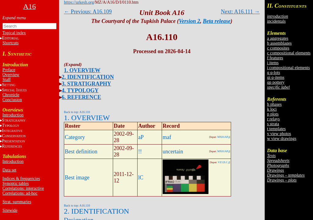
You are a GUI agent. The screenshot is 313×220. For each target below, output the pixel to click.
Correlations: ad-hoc (20, 193)
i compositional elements (288, 67)
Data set (9, 170)
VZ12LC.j (223, 162)
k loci (272, 109)
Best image (77, 177)
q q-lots (273, 72)
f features (275, 58)
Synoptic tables (15, 183)
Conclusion (12, 99)
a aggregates (278, 38)
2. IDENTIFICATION (88, 77)
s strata (273, 124)
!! (140, 151)
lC (140, 177)
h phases (274, 104)
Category (75, 137)
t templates (276, 129)
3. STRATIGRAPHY (86, 84)
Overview (10, 74)
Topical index (14, 33)
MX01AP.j (223, 136)
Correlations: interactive (23, 188)
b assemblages (279, 43)
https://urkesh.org (79, 2)
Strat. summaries (16, 202)
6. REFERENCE (81, 97)
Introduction (13, 115)
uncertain (173, 151)
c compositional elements (289, 53)
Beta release (216, 21)
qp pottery (276, 82)
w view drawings (281, 138)
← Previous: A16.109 (88, 12)
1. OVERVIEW (82, 70)
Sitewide (9, 210)
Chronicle (10, 95)
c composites (278, 48)
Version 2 (189, 21)
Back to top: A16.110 (77, 112)
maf (167, 137)
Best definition (81, 151)
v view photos (279, 133)
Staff (6, 79)
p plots (273, 114)
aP (141, 137)
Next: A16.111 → (240, 12)
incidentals (276, 21)
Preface (8, 70)
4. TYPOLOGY (80, 90)
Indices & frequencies (21, 178)
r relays (273, 119)
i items (273, 63)
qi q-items (275, 77)
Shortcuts (10, 43)
